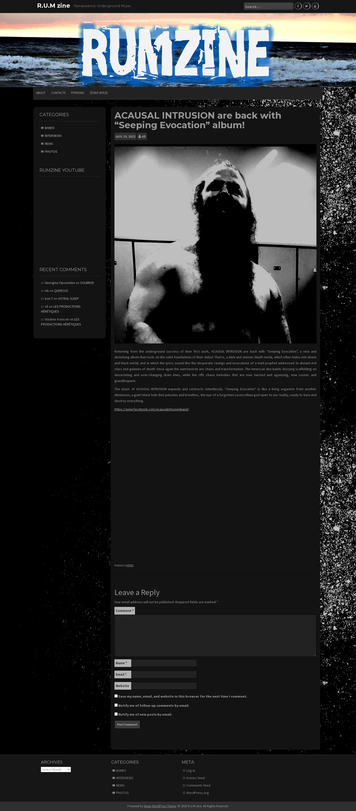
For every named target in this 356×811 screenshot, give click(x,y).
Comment (125, 610)
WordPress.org (197, 792)
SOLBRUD (87, 282)
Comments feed (198, 785)
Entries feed (195, 777)
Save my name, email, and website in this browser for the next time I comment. (182, 696)
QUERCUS (61, 290)
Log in (190, 770)
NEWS (130, 565)
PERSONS (77, 92)
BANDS (50, 127)
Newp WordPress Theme (160, 806)
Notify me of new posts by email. (145, 714)
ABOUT (40, 92)
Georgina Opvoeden (60, 282)
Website (122, 685)
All (144, 136)
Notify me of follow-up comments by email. (153, 705)
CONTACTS (58, 92)
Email (121, 674)
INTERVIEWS (53, 135)
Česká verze (99, 92)
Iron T (49, 298)
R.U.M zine (53, 5)
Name (121, 662)
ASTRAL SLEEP (68, 298)
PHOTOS (51, 151)
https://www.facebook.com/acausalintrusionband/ (151, 409)
